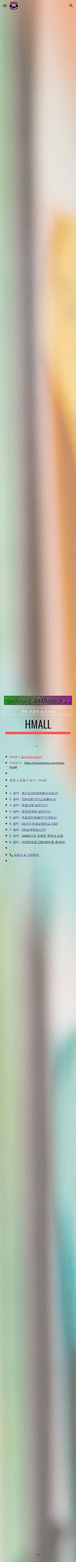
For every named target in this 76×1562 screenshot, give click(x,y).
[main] (38, 726)
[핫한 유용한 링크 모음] (38, 711)
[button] (5, 5)
